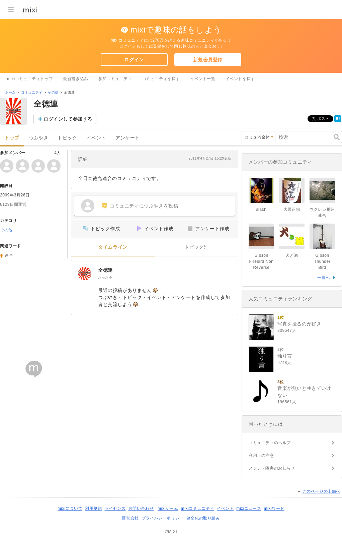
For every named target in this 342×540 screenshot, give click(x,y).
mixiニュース (248, 508)
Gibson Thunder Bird (322, 261)
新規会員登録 (208, 59)
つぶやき (38, 137)
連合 (9, 255)
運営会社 (130, 518)
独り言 (284, 356)
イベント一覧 (203, 78)
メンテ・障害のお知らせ (272, 468)
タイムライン (112, 247)
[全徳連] (84, 273)
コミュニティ (31, 92)
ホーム (10, 92)
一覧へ (323, 277)
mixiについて (70, 508)
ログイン (134, 59)
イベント (96, 137)
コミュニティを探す (161, 78)
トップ (12, 137)
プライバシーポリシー (163, 518)
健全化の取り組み (203, 518)
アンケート (127, 137)
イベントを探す (240, 78)
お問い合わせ (141, 508)
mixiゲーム (168, 508)
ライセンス (115, 508)
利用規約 (93, 508)
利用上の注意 (261, 455)
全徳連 (105, 270)
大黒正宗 (291, 209)
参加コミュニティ (115, 78)
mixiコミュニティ (197, 508)
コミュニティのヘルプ (270, 442)
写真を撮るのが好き (299, 323)
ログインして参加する (68, 119)
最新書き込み (75, 78)
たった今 (105, 277)
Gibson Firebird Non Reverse (261, 261)
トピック (67, 137)
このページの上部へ (321, 491)
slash (263, 209)
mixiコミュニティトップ (30, 78)
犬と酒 (291, 255)
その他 (53, 92)
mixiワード (274, 508)
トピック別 (196, 247)
